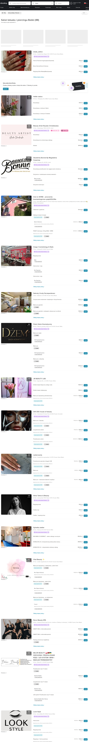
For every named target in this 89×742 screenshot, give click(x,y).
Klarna (64, 130)
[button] (20, 3)
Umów (85, 61)
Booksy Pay (55, 130)
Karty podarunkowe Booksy (41, 56)
